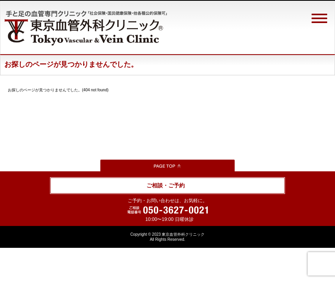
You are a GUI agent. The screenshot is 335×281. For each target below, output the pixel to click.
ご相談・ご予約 (165, 185)
